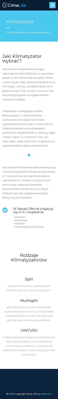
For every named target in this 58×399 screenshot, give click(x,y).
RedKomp (46, 393)
